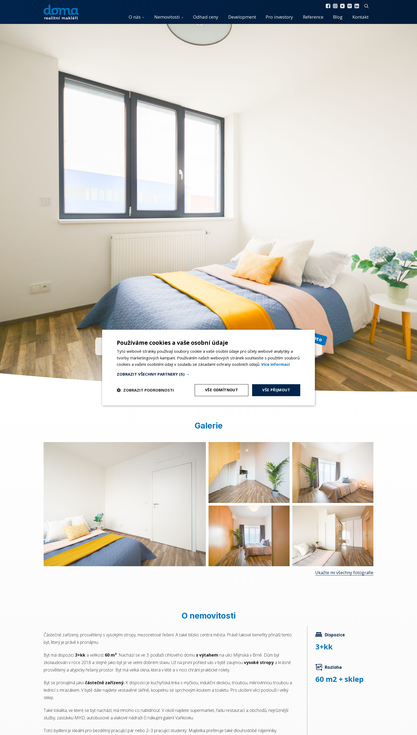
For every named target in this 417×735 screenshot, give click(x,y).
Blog (338, 17)
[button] (208, 374)
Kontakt (360, 17)
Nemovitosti (167, 17)
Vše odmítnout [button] (221, 389)
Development (242, 17)
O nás (135, 17)
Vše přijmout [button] (276, 389)
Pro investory (279, 17)
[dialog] (208, 367)
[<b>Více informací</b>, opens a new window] (275, 364)
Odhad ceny (205, 17)
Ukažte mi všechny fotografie (344, 573)
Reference (313, 17)
